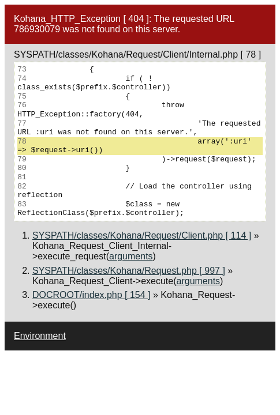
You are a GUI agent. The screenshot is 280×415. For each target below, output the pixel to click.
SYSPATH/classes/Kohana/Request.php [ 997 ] (128, 271)
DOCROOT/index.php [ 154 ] (91, 295)
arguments (131, 256)
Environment (40, 336)
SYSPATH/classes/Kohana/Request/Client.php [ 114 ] (141, 235)
